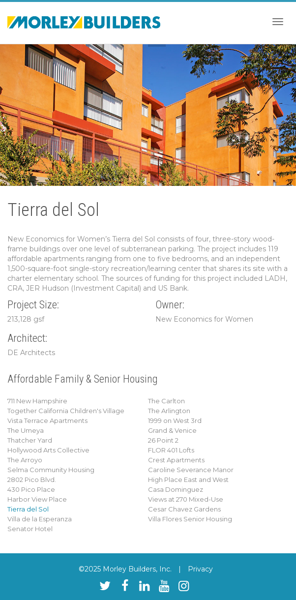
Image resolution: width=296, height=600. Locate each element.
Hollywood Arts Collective (48, 450)
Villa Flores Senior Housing (190, 519)
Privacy (200, 569)
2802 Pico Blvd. (31, 479)
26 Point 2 (163, 440)
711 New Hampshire (37, 401)
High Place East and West (188, 479)
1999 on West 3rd (175, 420)
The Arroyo (24, 460)
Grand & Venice (172, 430)
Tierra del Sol (28, 509)
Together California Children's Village (65, 411)
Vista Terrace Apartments (47, 420)
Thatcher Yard (29, 440)
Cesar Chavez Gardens (184, 509)
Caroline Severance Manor (191, 470)
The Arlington (169, 411)
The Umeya (25, 430)
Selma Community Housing (50, 470)
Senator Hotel (30, 529)
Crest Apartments (176, 460)
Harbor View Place (37, 499)
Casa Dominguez (175, 489)
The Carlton (166, 401)
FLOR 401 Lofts (171, 450)
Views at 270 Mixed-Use (185, 499)
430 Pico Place (31, 489)
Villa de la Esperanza (39, 519)
